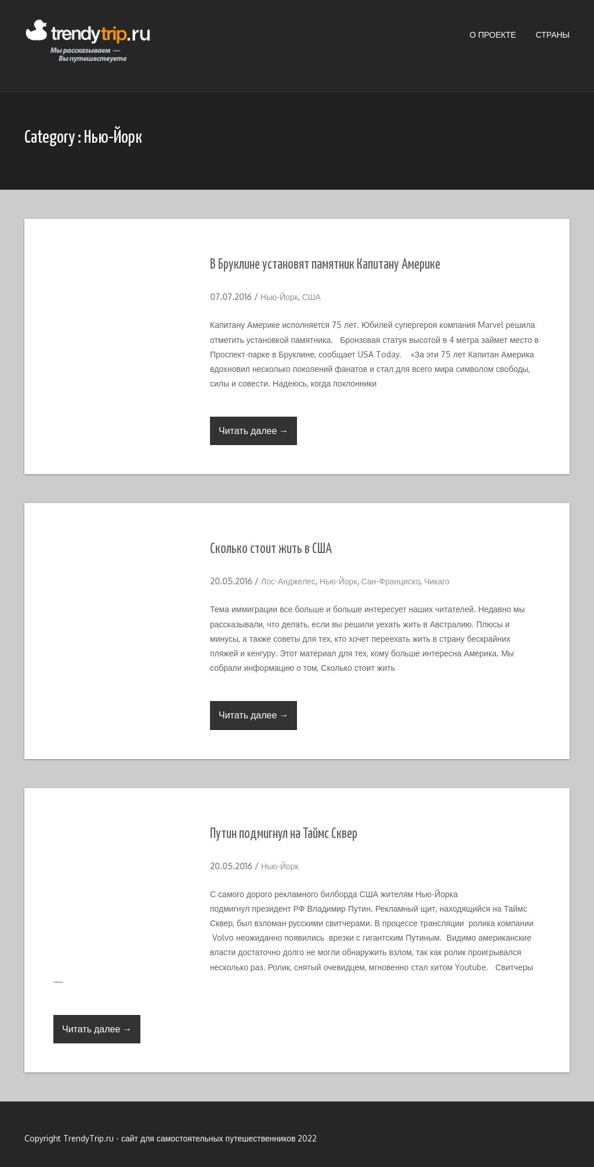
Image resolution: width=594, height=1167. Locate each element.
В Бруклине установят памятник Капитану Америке (325, 265)
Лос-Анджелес (288, 581)
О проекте (492, 34)
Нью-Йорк (279, 297)
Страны (553, 34)
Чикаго (437, 581)
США (311, 297)
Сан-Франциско (391, 581)
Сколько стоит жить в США (271, 549)
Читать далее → (253, 430)
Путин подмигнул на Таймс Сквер (283, 834)
